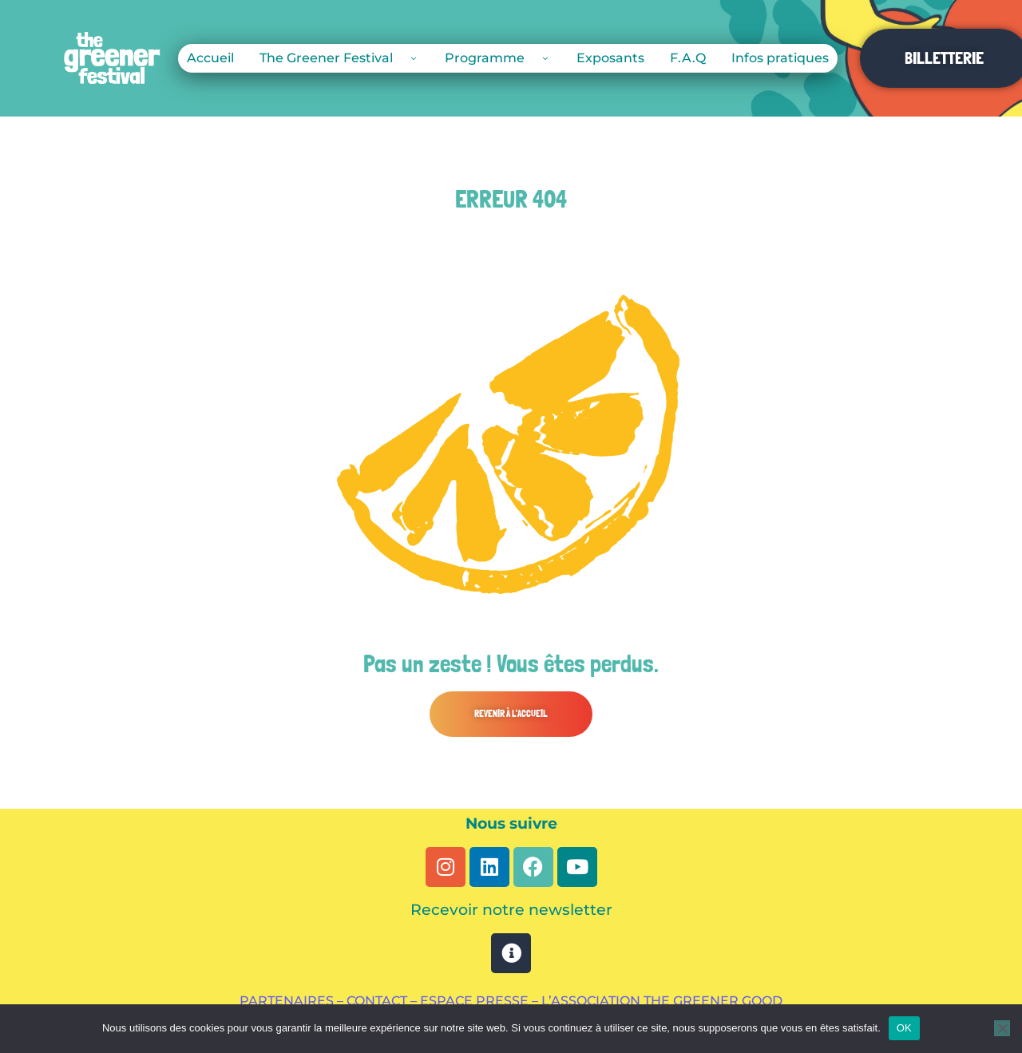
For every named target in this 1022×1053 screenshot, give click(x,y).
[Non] (1002, 1028)
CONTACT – (383, 1000)
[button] (511, 714)
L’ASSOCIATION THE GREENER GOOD (661, 1000)
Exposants (610, 57)
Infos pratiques (780, 57)
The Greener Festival (339, 57)
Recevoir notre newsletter (511, 910)
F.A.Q (688, 57)
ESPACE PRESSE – (480, 1000)
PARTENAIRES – (293, 1000)
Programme (498, 57)
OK (904, 1028)
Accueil (210, 57)
